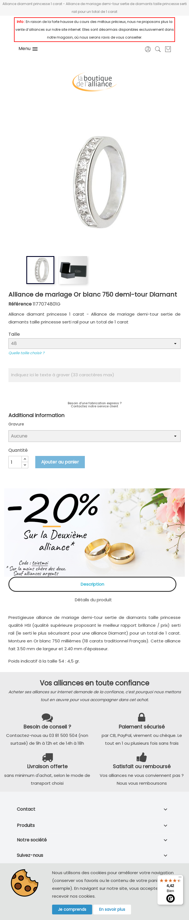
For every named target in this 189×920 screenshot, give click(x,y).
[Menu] (180, 878)
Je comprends (72, 909)
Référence (20, 304)
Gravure (16, 424)
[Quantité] (15, 462)
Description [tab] (92, 584)
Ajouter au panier (60, 462)
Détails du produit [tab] (93, 600)
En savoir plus (112, 909)
